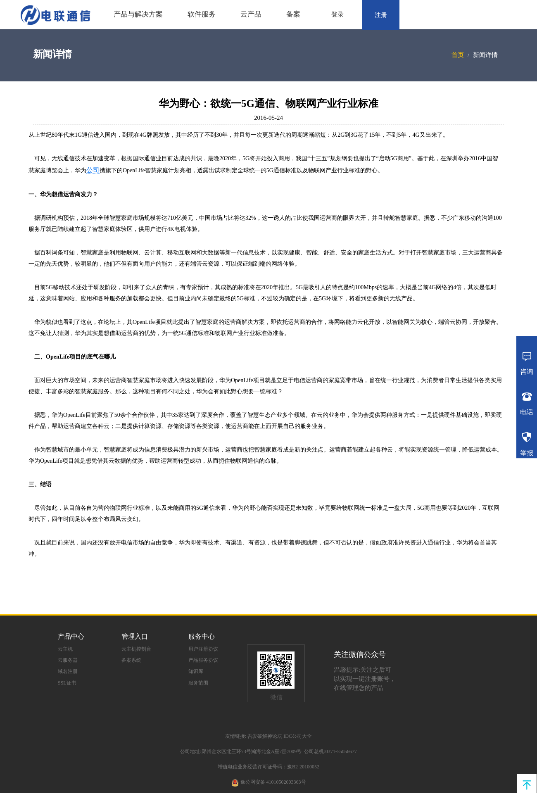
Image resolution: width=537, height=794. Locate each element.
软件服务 (202, 14)
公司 (93, 170)
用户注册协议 (203, 649)
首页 (457, 55)
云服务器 (68, 660)
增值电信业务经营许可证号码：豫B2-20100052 (268, 767)
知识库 (195, 671)
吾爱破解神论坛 (264, 736)
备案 (293, 14)
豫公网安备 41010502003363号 (273, 782)
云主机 (65, 649)
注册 (381, 15)
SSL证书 (67, 683)
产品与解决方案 (138, 14)
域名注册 (68, 671)
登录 (337, 14)
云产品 (250, 14)
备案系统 (131, 660)
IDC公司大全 (297, 736)
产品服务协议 (203, 660)
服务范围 (198, 683)
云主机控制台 (136, 649)
